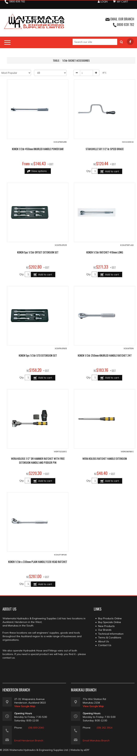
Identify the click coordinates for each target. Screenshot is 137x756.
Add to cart (112, 171)
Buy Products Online (110, 618)
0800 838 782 (125, 24)
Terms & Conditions (109, 637)
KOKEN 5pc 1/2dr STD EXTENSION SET (38, 355)
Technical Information (110, 633)
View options (39, 171)
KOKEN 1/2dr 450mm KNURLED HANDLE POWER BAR (38, 149)
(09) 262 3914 (104, 727)
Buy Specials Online (109, 622)
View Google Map (24, 706)
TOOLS (56, 60)
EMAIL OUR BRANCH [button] (119, 19)
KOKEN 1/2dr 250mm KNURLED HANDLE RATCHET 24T (105, 355)
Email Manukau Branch (96, 740)
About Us (103, 641)
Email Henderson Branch (28, 740)
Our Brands (104, 629)
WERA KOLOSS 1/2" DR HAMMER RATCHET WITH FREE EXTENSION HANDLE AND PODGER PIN (38, 460)
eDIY (86, 750)
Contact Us (104, 645)
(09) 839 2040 (36, 727)
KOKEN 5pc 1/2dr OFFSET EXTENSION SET (38, 252)
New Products (106, 626)
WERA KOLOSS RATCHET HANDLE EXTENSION (104, 458)
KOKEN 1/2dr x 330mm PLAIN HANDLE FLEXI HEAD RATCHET (37, 562)
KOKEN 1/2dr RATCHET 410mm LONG (104, 252)
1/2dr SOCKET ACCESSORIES (76, 60)
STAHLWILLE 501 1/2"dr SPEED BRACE (105, 149)
